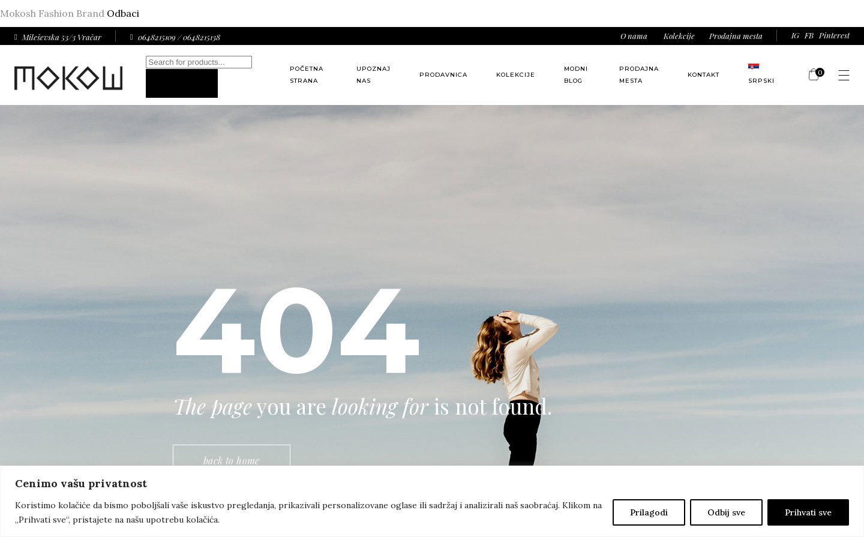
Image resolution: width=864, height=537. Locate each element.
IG (795, 35)
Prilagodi (649, 512)
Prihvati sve (808, 512)
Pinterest (834, 35)
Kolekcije (679, 36)
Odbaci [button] (123, 13)
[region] (432, 501)
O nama (633, 36)
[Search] (182, 83)
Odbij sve (726, 512)
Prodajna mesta (736, 36)
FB (809, 35)
